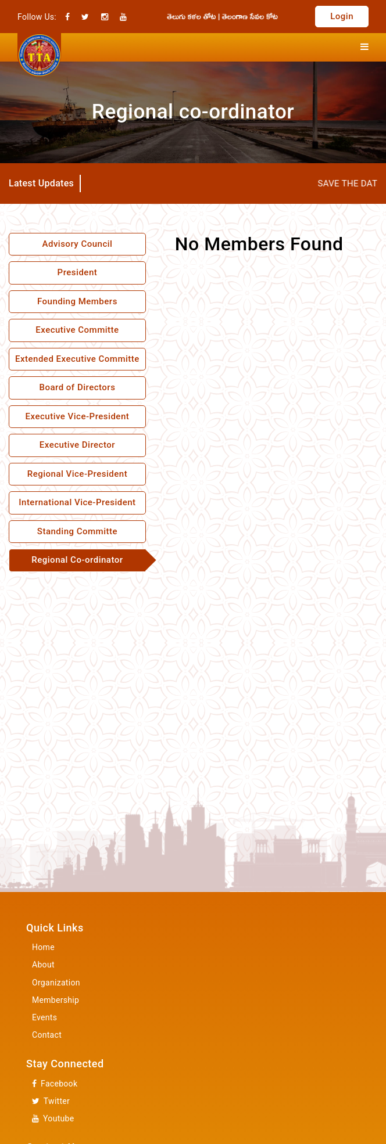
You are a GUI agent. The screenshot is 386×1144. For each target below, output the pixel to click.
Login (341, 16)
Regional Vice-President (77, 474)
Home (43, 947)
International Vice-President (77, 502)
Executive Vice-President (78, 416)
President (78, 272)
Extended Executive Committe (77, 359)
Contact (47, 1034)
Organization (56, 982)
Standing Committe (77, 531)
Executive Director (77, 445)
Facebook (54, 1084)
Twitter (51, 1101)
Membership (55, 1000)
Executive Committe (77, 330)
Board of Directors (77, 387)
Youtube (53, 1118)
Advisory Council (77, 244)
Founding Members (77, 301)
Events (44, 1017)
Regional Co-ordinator (77, 560)
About (43, 964)
